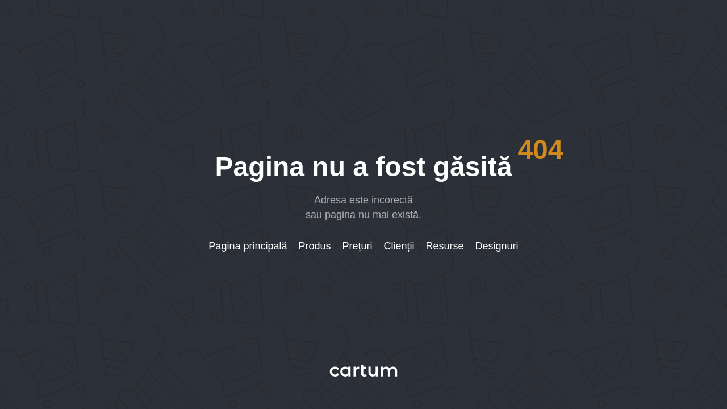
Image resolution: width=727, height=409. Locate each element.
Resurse (445, 246)
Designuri (497, 246)
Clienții (399, 246)
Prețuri (357, 246)
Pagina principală (247, 246)
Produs (314, 246)
